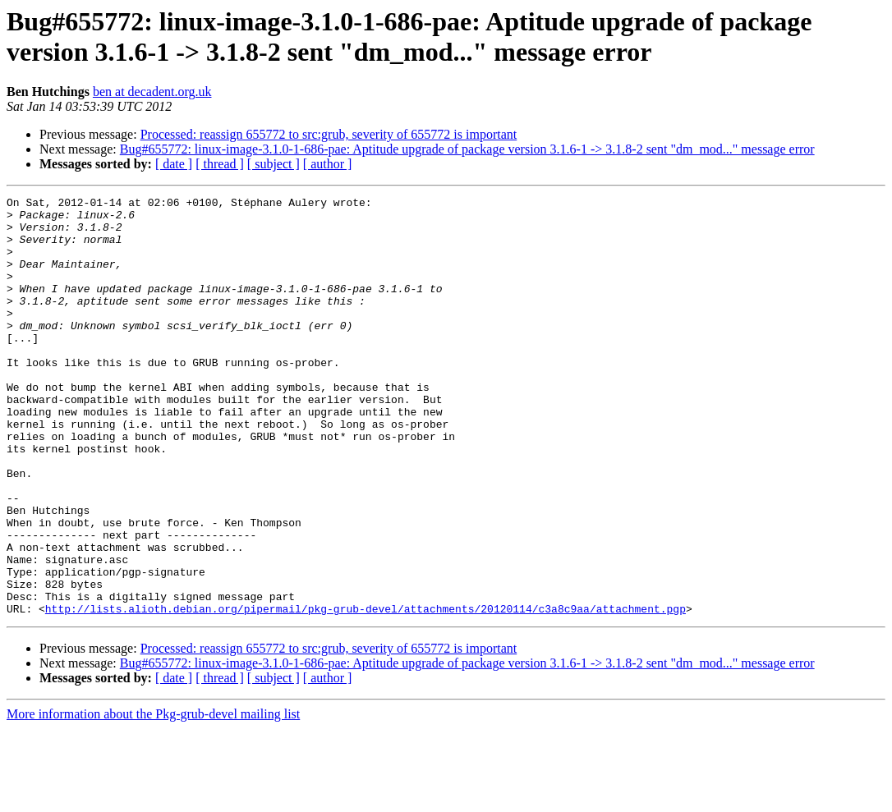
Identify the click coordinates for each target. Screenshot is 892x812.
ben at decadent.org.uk (152, 92)
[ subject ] (273, 164)
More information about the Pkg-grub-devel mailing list (153, 798)
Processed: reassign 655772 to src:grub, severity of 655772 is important (328, 134)
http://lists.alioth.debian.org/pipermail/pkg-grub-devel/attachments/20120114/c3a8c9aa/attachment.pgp (365, 692)
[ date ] (173, 164)
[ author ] (327, 164)
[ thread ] (219, 164)
